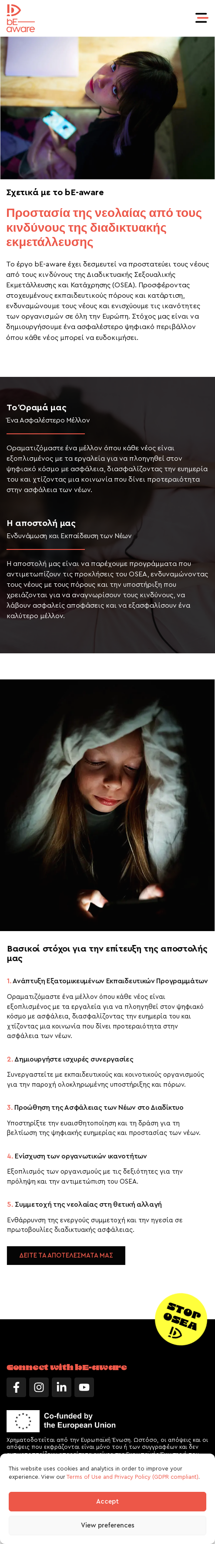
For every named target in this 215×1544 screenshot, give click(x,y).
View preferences (107, 1525)
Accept (107, 1501)
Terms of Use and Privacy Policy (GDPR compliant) (132, 1477)
